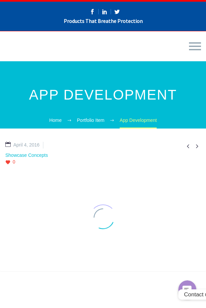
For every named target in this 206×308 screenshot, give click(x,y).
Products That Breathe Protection (103, 21)
